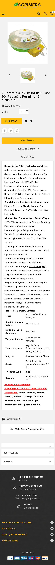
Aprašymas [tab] (27, 140)
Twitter (10, 130)
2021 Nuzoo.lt (27, 552)
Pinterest (17, 130)
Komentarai (27, 157)
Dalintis (4, 130)
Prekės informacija (27, 149)
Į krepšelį (11, 121)
